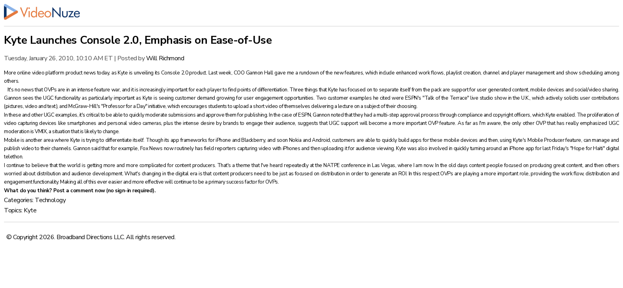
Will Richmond (165, 58)
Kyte (30, 210)
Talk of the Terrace (445, 98)
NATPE (331, 165)
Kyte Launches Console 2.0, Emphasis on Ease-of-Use (138, 40)
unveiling (144, 72)
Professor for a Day (124, 106)
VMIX (41, 131)
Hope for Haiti (587, 148)
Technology (50, 200)
